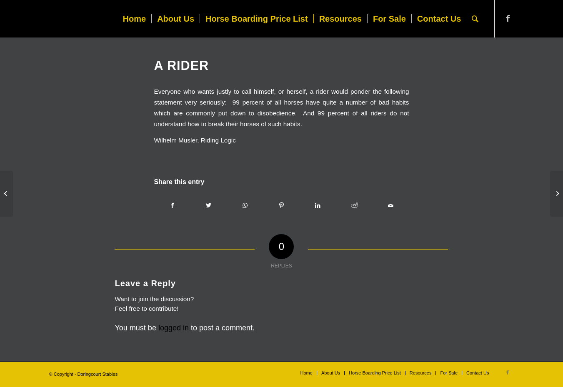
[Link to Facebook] (507, 18)
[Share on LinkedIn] (318, 205)
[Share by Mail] (391, 205)
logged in (173, 328)
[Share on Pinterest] (281, 205)
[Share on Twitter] (208, 205)
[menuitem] (135, 18)
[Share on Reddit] (354, 205)
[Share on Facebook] (172, 205)
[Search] (475, 18)
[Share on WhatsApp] (245, 205)
